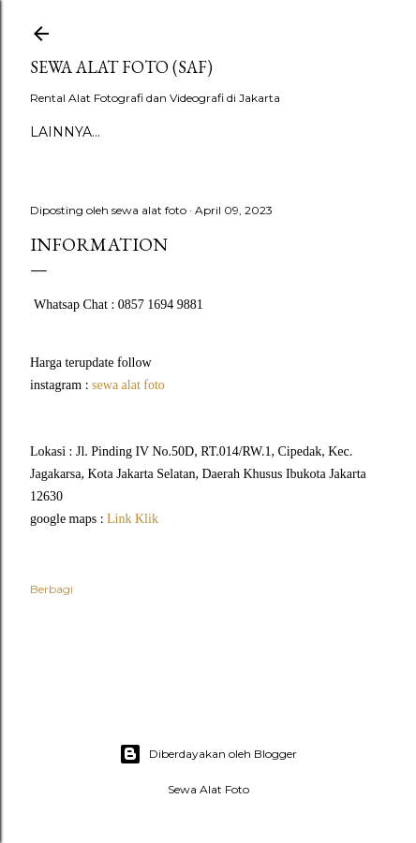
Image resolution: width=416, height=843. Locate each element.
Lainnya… (65, 132)
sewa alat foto (128, 385)
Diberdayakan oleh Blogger (208, 754)
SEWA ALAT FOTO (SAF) (121, 67)
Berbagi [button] (51, 589)
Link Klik (132, 519)
